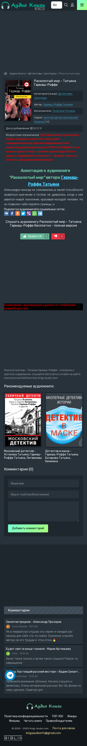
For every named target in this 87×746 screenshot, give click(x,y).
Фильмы (14, 721)
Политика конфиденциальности (26, 716)
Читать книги (33, 721)
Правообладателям (59, 721)
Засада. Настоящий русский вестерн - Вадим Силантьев (43, 671)
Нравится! (35, 236)
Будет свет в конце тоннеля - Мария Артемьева (38, 649)
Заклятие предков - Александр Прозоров (33, 622)
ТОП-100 (57, 716)
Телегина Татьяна (64, 110)
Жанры (72, 716)
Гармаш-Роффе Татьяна (58, 104)
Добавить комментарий (28, 528)
